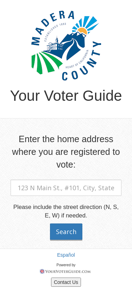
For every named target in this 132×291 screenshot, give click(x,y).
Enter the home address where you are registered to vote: (66, 151)
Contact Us (66, 282)
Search (66, 231)
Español (66, 255)
